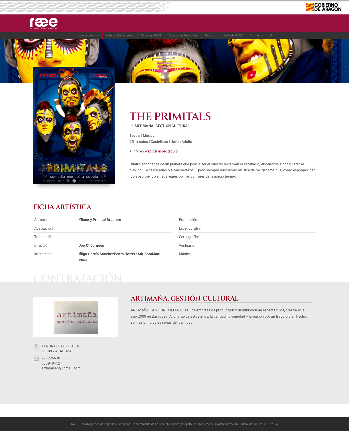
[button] (271, 35)
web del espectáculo (161, 151)
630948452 (51, 363)
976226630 (51, 358)
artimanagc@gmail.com (61, 368)
